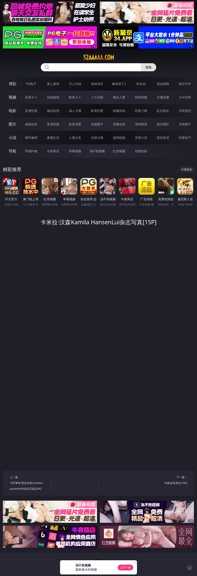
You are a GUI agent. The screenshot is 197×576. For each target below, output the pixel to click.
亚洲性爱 (31, 111)
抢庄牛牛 (185, 84)
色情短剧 (141, 151)
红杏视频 (119, 151)
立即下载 (125, 567)
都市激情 (31, 137)
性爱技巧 (185, 137)
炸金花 (141, 84)
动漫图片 (97, 124)
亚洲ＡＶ (31, 97)
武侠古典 (97, 137)
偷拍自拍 (53, 111)
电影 (12, 110)
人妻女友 (75, 137)
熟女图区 (163, 124)
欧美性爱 (97, 111)
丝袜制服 (141, 97)
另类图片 (185, 124)
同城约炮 (31, 151)
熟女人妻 (119, 97)
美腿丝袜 (119, 124)
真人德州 (53, 84)
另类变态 (185, 111)
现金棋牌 (163, 84)
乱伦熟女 (163, 111)
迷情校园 (119, 137)
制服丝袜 (119, 111)
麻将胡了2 (119, 84)
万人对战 (75, 84)
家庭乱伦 (53, 137)
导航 (12, 151)
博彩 (12, 83)
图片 (12, 124)
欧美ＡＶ (75, 97)
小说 (12, 137)
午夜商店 (53, 151)
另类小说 (141, 137)
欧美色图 (75, 124)
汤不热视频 (97, 151)
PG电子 (31, 84)
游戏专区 (97, 84)
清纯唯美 (141, 124)
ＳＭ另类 (185, 97)
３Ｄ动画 (97, 97)
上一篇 (29, 483)
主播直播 (163, 97)
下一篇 (167, 480)
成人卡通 (75, 111)
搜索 (148, 67)
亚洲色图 (53, 124)
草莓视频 (75, 151)
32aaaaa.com (98, 57)
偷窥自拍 (31, 124)
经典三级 (141, 111)
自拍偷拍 (53, 97)
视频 (12, 97)
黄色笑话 (163, 137)
